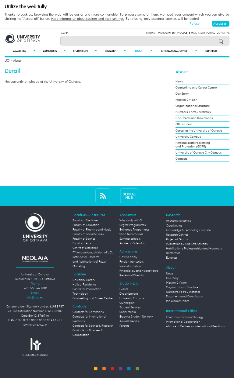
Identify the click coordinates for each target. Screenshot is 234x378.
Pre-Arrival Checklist (131, 275)
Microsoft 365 (167, 32)
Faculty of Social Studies (88, 234)
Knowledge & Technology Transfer (188, 230)
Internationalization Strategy (185, 317)
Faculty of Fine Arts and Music (92, 229)
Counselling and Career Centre (196, 87)
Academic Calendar (132, 243)
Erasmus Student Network (136, 316)
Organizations (128, 293)
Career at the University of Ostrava (199, 130)
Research (115, 51)
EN (67, 32)
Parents (124, 325)
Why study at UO (130, 220)
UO (7, 60)
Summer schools (129, 238)
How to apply (128, 257)
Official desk (184, 124)
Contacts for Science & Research (93, 325)
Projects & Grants (177, 239)
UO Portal (223, 32)
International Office (179, 51)
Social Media (127, 312)
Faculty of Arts (82, 243)
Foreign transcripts (131, 261)
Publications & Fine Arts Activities (186, 243)
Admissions (54, 51)
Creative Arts (174, 225)
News (179, 81)
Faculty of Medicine (85, 220)
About (143, 51)
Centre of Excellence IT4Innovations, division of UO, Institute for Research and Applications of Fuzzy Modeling (93, 257)
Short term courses (131, 234)
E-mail (193, 32)
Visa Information (130, 266)
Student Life (85, 51)
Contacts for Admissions (88, 312)
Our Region (127, 302)
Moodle (182, 32)
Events (123, 289)
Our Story (182, 93)
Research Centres (177, 234)
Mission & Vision (186, 99)
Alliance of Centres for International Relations (195, 326)
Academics (24, 51)
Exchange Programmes (134, 229)
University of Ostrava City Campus (199, 152)
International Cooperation (183, 321)
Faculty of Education (86, 225)
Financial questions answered (138, 270)
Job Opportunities (177, 301)
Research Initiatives (178, 221)
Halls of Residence (84, 284)
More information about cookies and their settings (87, 19)
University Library (84, 280)
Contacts (211, 51)
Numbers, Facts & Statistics (193, 112)
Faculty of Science (84, 238)
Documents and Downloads (194, 118)
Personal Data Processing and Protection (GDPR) (193, 144)
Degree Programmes (132, 225)
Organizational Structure (193, 105)
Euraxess (171, 257)
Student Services (129, 307)
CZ (62, 32)
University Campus (188, 136)
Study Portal (206, 32)
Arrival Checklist (129, 321)
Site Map (151, 32)
